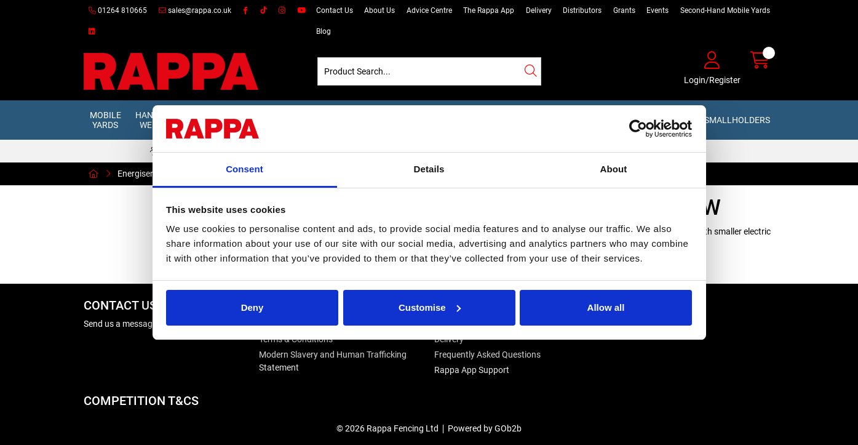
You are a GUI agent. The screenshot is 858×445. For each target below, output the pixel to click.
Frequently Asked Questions (487, 354)
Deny (252, 307)
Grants (624, 10)
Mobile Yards (105, 120)
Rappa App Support (471, 370)
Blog (323, 31)
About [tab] (613, 169)
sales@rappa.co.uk (195, 10)
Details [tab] (429, 169)
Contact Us (334, 10)
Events (657, 10)
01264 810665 (118, 10)
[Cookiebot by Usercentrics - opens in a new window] (638, 128)
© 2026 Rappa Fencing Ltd (387, 428)
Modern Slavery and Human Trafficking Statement (333, 361)
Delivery (539, 10)
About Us (379, 10)
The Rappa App (488, 10)
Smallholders (737, 120)
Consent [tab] (244, 169)
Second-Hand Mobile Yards (725, 10)
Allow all (606, 307)
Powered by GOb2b (485, 428)
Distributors (582, 10)
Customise (430, 307)
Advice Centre (429, 10)
